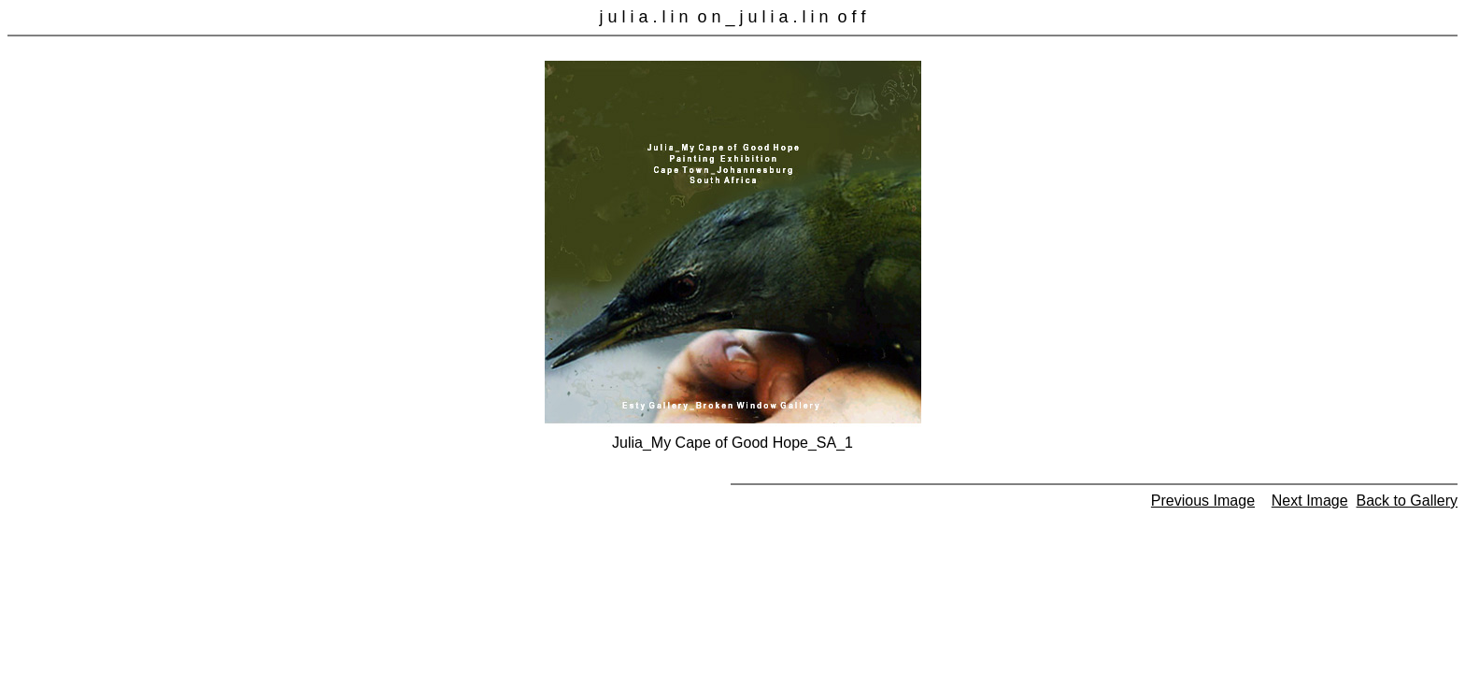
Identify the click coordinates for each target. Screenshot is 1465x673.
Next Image (1310, 500)
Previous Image (1203, 500)
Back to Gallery (1407, 500)
